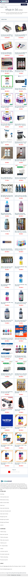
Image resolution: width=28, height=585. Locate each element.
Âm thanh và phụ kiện (4, 554)
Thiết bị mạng (3, 531)
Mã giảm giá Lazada (4, 519)
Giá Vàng (17, 572)
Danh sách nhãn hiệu (4, 508)
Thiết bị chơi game (4, 537)
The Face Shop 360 (12, 572)
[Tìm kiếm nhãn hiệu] (11, 5)
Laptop (1, 548)
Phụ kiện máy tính (4, 559)
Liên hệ (1, 525)
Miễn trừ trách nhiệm (4, 502)
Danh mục (2, 505)
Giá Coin (24, 572)
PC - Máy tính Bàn (4, 545)
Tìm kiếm (24, 4)
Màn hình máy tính (4, 534)
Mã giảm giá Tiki (3, 516)
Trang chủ (1, 7)
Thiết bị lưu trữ (3, 542)
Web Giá (21, 572)
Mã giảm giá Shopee (4, 522)
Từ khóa (6, 7)
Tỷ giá (7, 572)
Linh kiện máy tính (4, 551)
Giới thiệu (2, 494)
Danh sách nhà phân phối (5, 511)
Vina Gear (18, 575)
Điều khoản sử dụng (4, 499)
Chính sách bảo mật (4, 497)
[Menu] (26, 1)
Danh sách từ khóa (4, 513)
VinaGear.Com (13, 575)
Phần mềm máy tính (4, 540)
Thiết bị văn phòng (4, 557)
